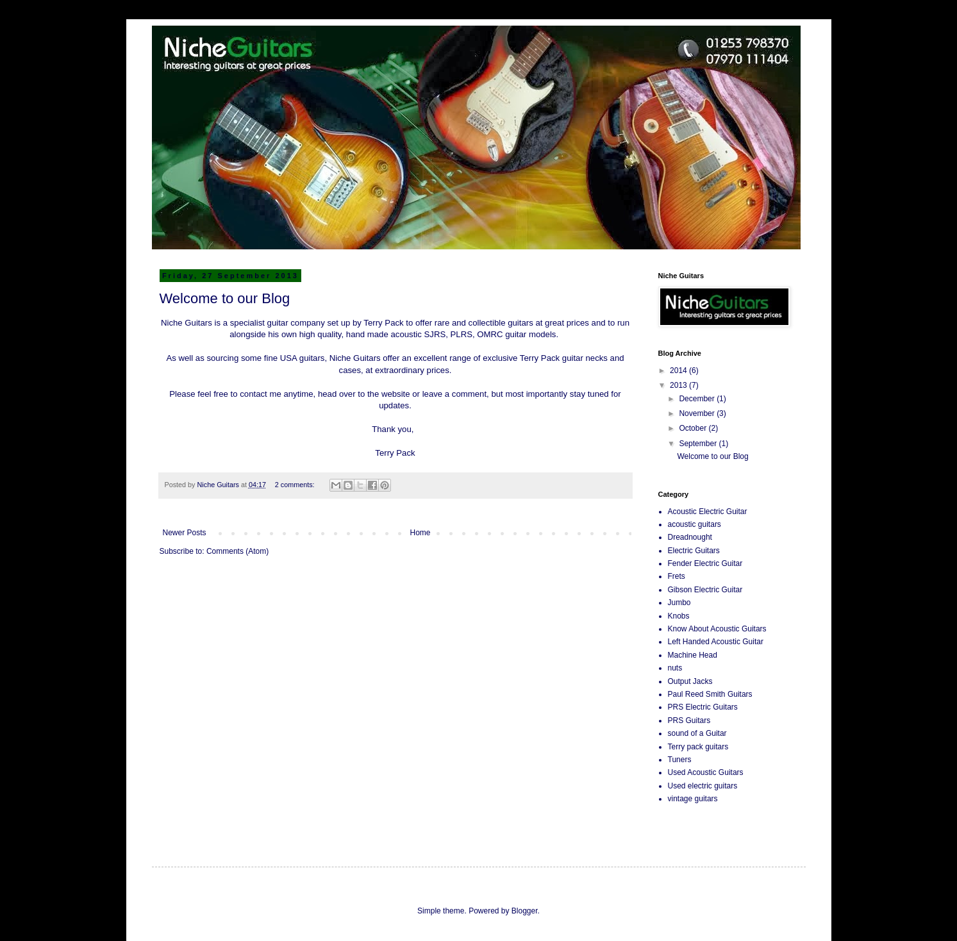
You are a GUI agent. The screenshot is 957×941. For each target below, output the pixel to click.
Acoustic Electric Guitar (707, 511)
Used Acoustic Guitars (706, 772)
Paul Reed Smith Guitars (710, 694)
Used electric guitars (703, 785)
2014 (679, 370)
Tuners (680, 759)
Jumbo (679, 602)
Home (420, 532)
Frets (676, 576)
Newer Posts (184, 532)
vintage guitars (693, 798)
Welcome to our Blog (225, 298)
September (699, 443)
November (698, 413)
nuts (675, 667)
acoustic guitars (694, 524)
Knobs (679, 616)
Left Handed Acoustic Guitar (715, 641)
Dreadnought (690, 537)
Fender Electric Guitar (705, 563)
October (693, 428)
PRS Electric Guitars (703, 707)
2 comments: (296, 484)
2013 (679, 385)
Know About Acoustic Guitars (717, 628)
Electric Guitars (694, 550)
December (698, 398)
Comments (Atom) (237, 551)
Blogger (525, 910)
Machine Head (692, 655)
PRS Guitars (689, 720)
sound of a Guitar (697, 733)
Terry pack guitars (698, 746)
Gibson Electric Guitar (705, 589)
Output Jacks (690, 681)
